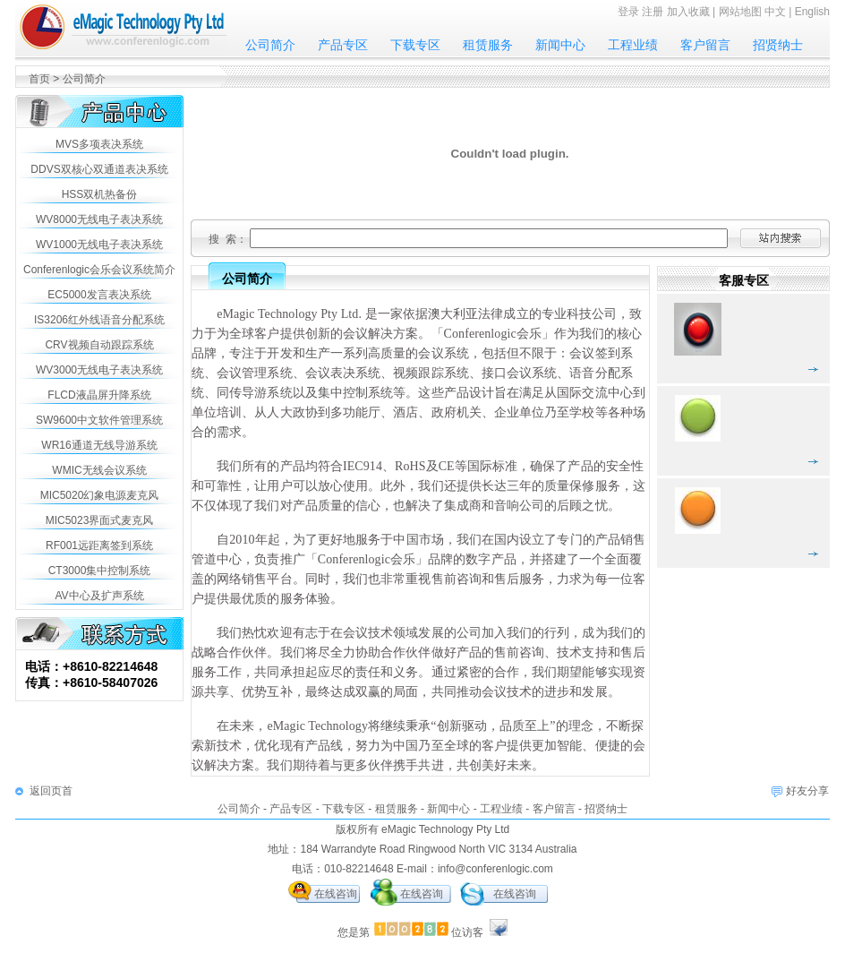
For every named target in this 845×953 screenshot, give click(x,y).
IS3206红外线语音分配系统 (99, 319)
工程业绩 (633, 45)
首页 (39, 79)
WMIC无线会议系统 (99, 470)
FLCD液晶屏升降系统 (98, 395)
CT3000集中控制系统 (99, 570)
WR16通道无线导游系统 (99, 445)
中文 (775, 11)
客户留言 (705, 45)
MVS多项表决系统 (99, 144)
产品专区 (343, 45)
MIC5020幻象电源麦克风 (99, 495)
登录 (628, 11)
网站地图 (740, 11)
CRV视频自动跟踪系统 (99, 345)
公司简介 (270, 45)
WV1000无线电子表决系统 (99, 244)
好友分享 (807, 791)
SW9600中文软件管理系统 (99, 420)
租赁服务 (488, 45)
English (812, 11)
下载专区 (415, 45)
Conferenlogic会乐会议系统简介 (99, 269)
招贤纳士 (778, 45)
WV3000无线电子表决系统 (99, 370)
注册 (652, 11)
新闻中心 (560, 45)
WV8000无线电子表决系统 (99, 219)
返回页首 (51, 791)
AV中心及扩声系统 (99, 595)
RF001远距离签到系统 (99, 545)
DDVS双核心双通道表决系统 (98, 169)
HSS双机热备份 (100, 194)
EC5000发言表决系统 (98, 294)
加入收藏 (688, 11)
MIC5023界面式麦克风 (100, 520)
